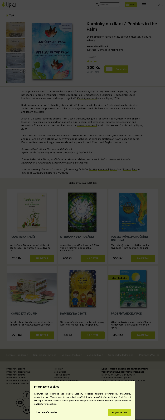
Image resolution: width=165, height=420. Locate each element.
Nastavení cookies (46, 412)
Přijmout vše (119, 412)
